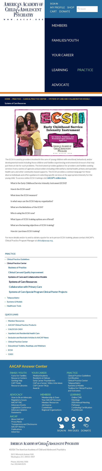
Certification (73, 378)
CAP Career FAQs (41, 385)
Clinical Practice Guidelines (18, 259)
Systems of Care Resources (23, 281)
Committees (47, 407)
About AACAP (17, 419)
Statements (16, 412)
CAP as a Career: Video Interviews (47, 383)
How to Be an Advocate (21, 397)
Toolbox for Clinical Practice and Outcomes (80, 389)
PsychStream (77, 410)
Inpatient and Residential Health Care (23, 333)
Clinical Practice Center (34, 99)
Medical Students (40, 376)
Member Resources (16, 321)
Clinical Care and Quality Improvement (25, 272)
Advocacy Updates (19, 410)
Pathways (75, 405)
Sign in (54, 3)
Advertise (15, 432)
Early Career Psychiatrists (44, 380)
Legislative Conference (21, 407)
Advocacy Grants (18, 405)
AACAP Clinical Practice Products (22, 325)
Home (7, 99)
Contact (69, 449)
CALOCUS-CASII (15, 329)
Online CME (76, 397)
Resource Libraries (19, 385)
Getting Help (16, 380)
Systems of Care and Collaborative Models (69, 99)
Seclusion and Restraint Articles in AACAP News (28, 337)
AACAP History (18, 427)
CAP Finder (16, 383)
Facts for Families (18, 376)
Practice (16, 99)
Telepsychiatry (13, 298)
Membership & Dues (50, 397)
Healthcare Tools (14, 306)
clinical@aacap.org (45, 240)
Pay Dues (73, 430)
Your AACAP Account (51, 400)
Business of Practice (17, 267)
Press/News (16, 422)
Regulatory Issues (19, 400)
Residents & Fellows (41, 378)
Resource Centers (19, 378)
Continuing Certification (81, 407)
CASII (10, 354)
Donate (86, 430)
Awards (36, 388)
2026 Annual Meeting (80, 402)
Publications (16, 429)
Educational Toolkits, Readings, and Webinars (27, 346)
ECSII (10, 350)
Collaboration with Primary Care (25, 286)
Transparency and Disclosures (24, 424)
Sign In (61, 430)
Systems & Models (14, 302)
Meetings (75, 400)
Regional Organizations (51, 410)
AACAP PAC (16, 402)
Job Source (46, 405)
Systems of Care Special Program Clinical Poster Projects (38, 292)
